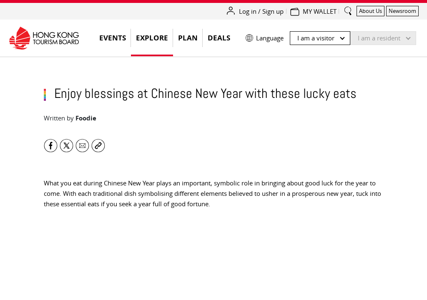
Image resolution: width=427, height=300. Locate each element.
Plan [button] (188, 37)
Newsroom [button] (402, 11)
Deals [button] (219, 37)
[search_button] (348, 7)
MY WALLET (320, 11)
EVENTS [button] (115, 40)
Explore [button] (152, 37)
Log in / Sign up (261, 11)
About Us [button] (370, 11)
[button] (331, 36)
